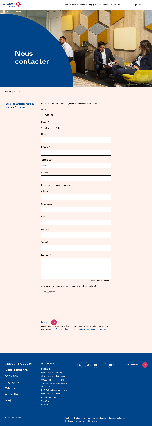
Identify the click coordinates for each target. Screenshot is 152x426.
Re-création (46, 405)
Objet (43, 109)
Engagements (95, 5)
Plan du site (92, 421)
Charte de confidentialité (118, 418)
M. (58, 128)
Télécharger (49, 292)
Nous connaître (71, 5)
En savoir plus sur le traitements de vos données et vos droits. (81, 329)
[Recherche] (147, 4)
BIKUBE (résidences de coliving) (54, 390)
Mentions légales (99, 418)
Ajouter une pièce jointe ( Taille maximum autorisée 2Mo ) (68, 286)
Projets (10, 400)
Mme (45, 128)
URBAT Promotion (48, 397)
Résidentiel (45, 369)
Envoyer (44, 322)
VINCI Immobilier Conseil (51, 373)
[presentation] (59, 310)
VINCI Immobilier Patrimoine (53, 376)
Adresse (44, 191)
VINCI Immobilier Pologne (52, 394)
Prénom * (45, 147)
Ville (43, 217)
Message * (46, 255)
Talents (105, 5)
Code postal (46, 204)
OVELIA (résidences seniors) (52, 380)
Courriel (45, 173)
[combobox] (44, 165)
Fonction (45, 230)
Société (44, 242)
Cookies (68, 418)
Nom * (44, 134)
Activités (83, 5)
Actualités (12, 394)
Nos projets (135, 4)
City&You (45, 401)
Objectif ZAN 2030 (18, 363)
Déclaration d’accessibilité (75, 421)
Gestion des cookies (82, 418)
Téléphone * (46, 160)
